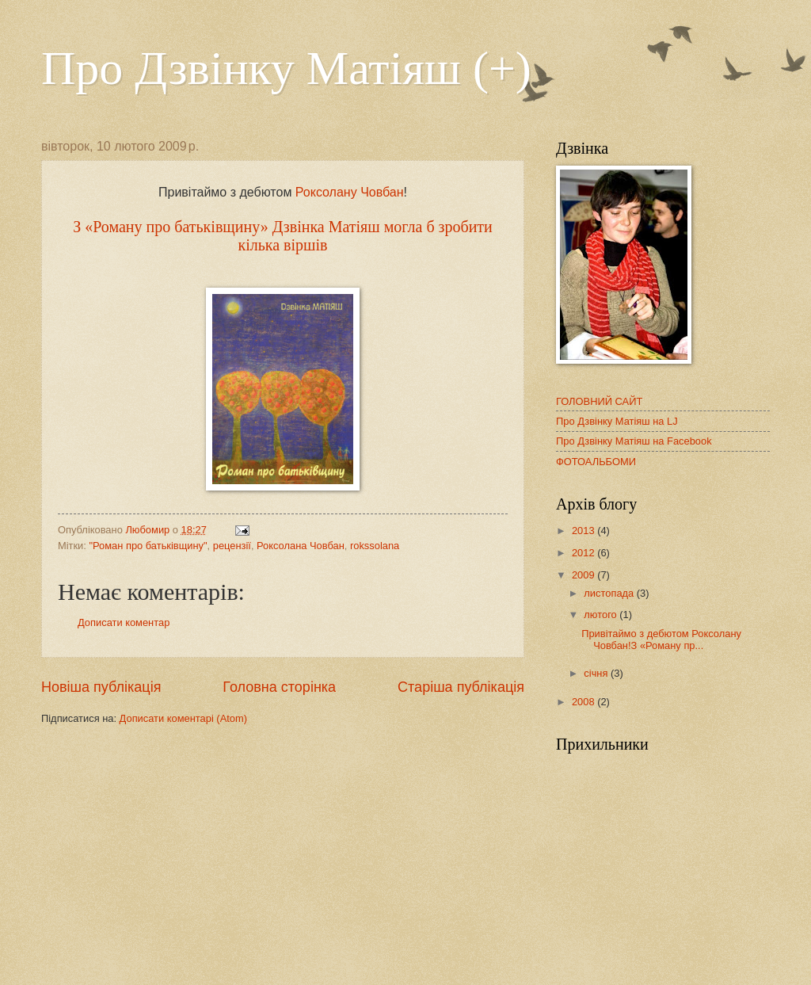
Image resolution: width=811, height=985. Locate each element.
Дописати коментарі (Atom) (183, 718)
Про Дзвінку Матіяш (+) (286, 68)
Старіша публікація (461, 687)
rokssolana (374, 546)
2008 (584, 702)
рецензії (232, 546)
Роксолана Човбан (301, 546)
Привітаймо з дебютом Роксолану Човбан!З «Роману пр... (661, 639)
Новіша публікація (101, 687)
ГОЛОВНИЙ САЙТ (599, 401)
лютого (601, 614)
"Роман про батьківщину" (148, 546)
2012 (584, 553)
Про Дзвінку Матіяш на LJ (617, 421)
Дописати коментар (123, 622)
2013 (584, 530)
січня (597, 673)
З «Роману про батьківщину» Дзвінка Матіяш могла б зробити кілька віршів (283, 236)
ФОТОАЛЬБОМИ (596, 462)
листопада (610, 593)
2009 (584, 575)
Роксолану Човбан (349, 192)
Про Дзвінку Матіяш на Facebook (634, 441)
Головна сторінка (279, 687)
